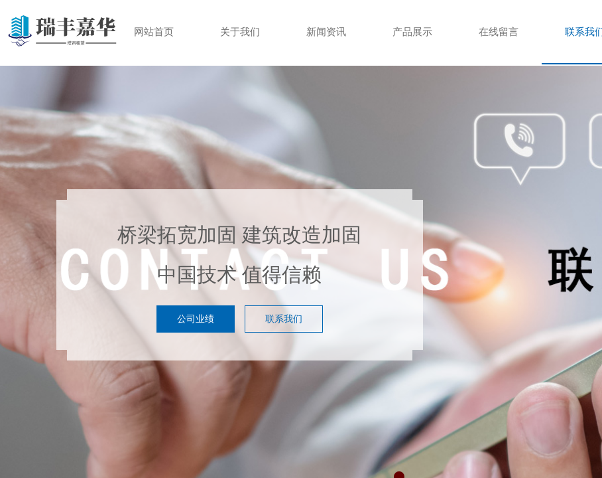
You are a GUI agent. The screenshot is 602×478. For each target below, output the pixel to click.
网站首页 (154, 32)
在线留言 (498, 32)
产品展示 (412, 32)
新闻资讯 (326, 32)
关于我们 (240, 32)
